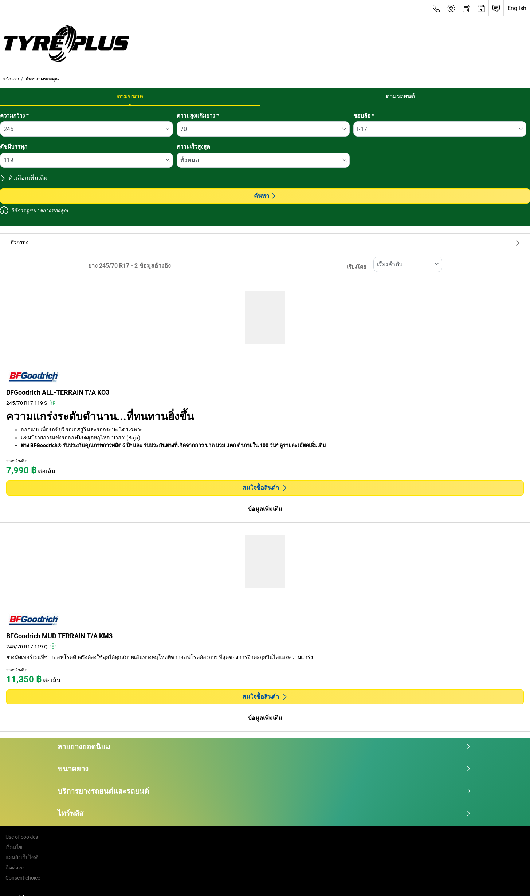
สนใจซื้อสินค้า (265, 487)
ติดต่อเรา (15, 868)
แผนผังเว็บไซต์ (21, 857)
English (516, 8)
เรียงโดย (356, 267)
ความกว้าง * (14, 116)
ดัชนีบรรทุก (13, 146)
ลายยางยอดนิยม (264, 746)
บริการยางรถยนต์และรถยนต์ (264, 791)
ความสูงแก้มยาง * (198, 116)
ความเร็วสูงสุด (193, 146)
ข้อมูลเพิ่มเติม (265, 508)
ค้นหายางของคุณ (41, 79)
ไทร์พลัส (264, 813)
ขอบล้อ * (363, 116)
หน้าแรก (11, 79)
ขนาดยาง (264, 769)
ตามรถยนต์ (400, 96)
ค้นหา (265, 195)
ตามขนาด (130, 96)
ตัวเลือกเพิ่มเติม (24, 177)
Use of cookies (21, 837)
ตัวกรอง (265, 243)
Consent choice (22, 878)
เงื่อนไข (14, 847)
